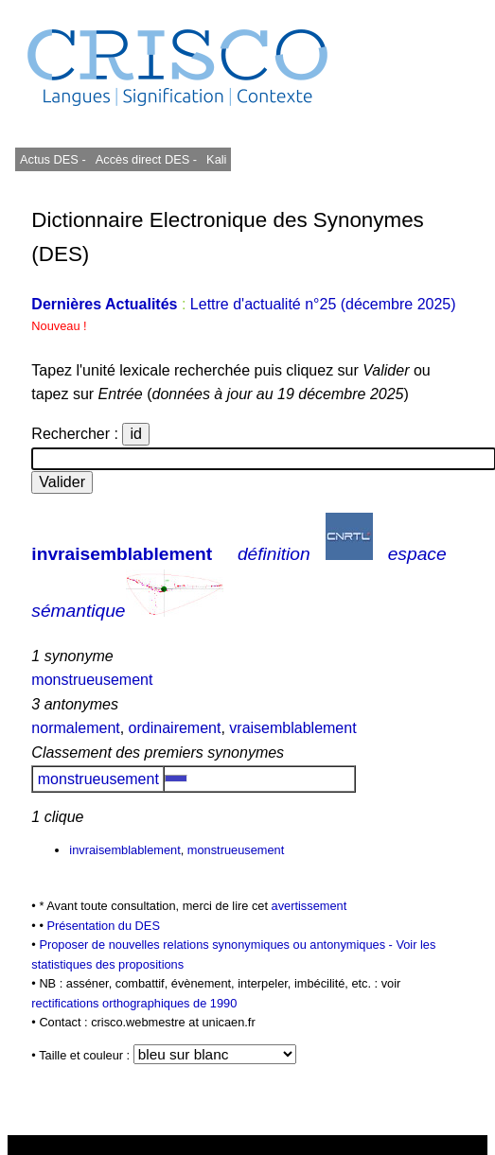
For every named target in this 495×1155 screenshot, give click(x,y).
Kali (216, 159)
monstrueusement (91, 680)
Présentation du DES (103, 926)
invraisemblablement (121, 554)
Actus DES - (53, 159)
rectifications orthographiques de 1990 (134, 1003)
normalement (75, 728)
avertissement (309, 906)
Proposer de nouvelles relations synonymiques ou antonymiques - (217, 944)
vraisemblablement (292, 728)
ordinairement (175, 728)
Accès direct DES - (146, 159)
